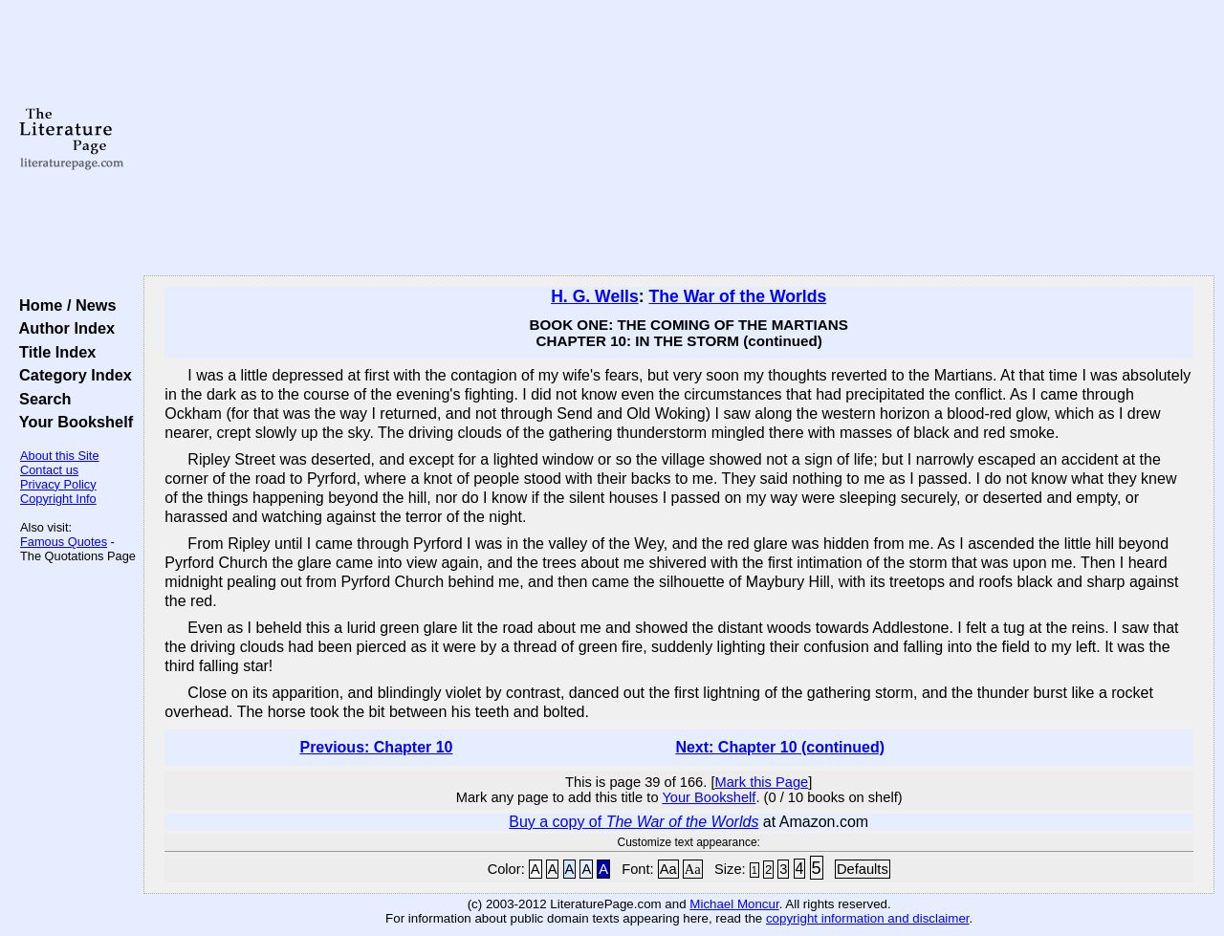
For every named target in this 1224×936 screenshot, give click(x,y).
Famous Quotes (63, 541)
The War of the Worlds (737, 296)
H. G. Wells (595, 296)
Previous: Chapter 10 (375, 747)
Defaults (862, 869)
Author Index (63, 328)
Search (41, 398)
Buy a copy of (633, 822)
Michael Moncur (733, 904)
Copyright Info (58, 498)
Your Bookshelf (72, 421)
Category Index (71, 374)
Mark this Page (761, 782)
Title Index (53, 351)
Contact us (49, 470)
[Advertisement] (679, 138)
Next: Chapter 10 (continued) (780, 747)
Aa (668, 869)
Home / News (64, 305)
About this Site (59, 455)
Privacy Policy (58, 484)
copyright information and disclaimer (868, 918)
